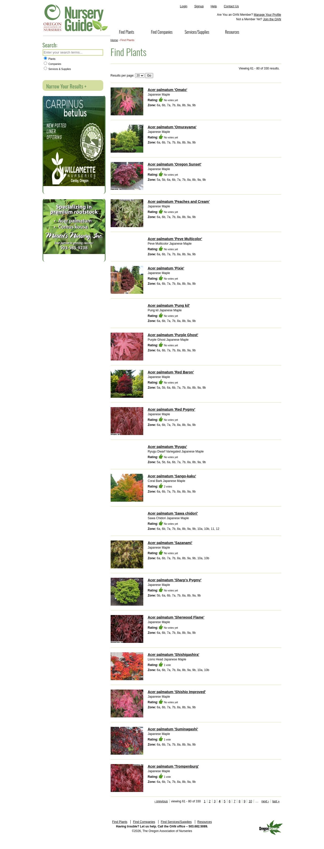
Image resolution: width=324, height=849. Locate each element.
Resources (232, 32)
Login (183, 6)
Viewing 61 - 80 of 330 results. (259, 68)
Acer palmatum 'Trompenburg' (173, 766)
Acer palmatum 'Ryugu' (167, 447)
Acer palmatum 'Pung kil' (169, 305)
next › (265, 801)
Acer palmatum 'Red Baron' (171, 372)
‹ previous (161, 801)
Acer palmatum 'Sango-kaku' (172, 476)
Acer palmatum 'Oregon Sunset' (174, 164)
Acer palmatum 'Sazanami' (170, 543)
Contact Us (231, 6)
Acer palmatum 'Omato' (167, 90)
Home (114, 40)
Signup (199, 6)
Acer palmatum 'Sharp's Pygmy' (174, 580)
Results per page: (122, 75)
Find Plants (126, 32)
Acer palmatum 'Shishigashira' (173, 655)
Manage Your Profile (267, 14)
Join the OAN (272, 19)
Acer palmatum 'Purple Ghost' (173, 335)
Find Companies (161, 32)
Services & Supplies (57, 69)
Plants (50, 59)
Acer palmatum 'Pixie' (166, 268)
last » (276, 801)
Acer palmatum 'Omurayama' (172, 127)
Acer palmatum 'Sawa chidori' (173, 513)
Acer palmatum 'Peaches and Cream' (179, 202)
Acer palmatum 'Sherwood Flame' (176, 617)
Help (214, 6)
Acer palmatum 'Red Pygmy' (171, 409)
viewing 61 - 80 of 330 (186, 801)
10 (250, 801)
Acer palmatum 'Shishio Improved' (177, 692)
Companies (52, 64)
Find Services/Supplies (176, 822)
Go (149, 75)
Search (99, 52)
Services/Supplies (197, 32)
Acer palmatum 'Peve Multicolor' (175, 239)
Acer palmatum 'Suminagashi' (173, 729)
